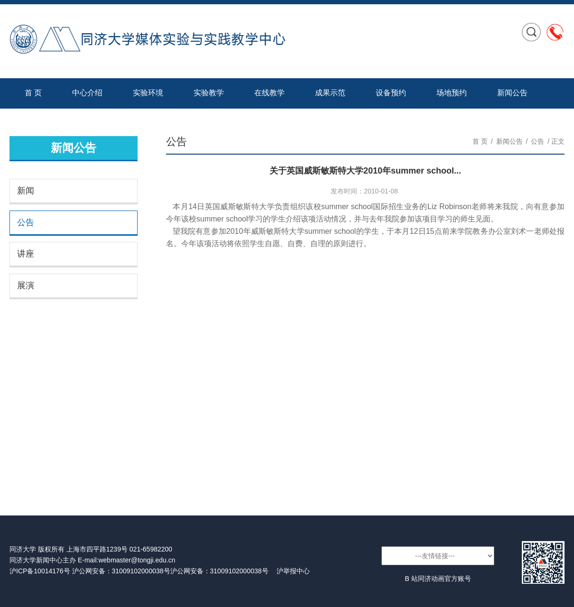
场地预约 (451, 93)
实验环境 (148, 93)
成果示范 (330, 93)
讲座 (25, 253)
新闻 (25, 190)
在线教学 (269, 93)
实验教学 (209, 93)
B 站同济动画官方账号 (438, 578)
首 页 (33, 93)
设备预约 (391, 93)
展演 (25, 285)
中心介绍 (87, 93)
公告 (25, 222)
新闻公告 (512, 93)
